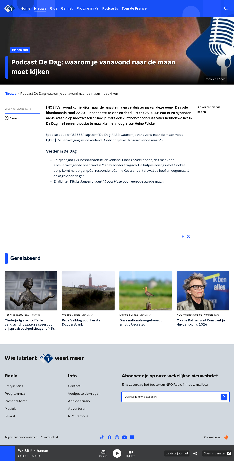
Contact (74, 386)
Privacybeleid (49, 437)
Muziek (10, 408)
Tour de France (134, 8)
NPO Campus (78, 416)
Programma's (88, 8)
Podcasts (110, 8)
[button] (103, 453)
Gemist (67, 8)
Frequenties (14, 386)
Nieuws (40, 8)
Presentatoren (16, 401)
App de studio (79, 401)
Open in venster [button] (217, 453)
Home (25, 8)
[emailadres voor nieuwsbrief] (175, 396)
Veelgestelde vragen (84, 393)
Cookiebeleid (212, 437)
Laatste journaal (177, 453)
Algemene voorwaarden (21, 437)
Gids (53, 8)
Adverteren (77, 408)
